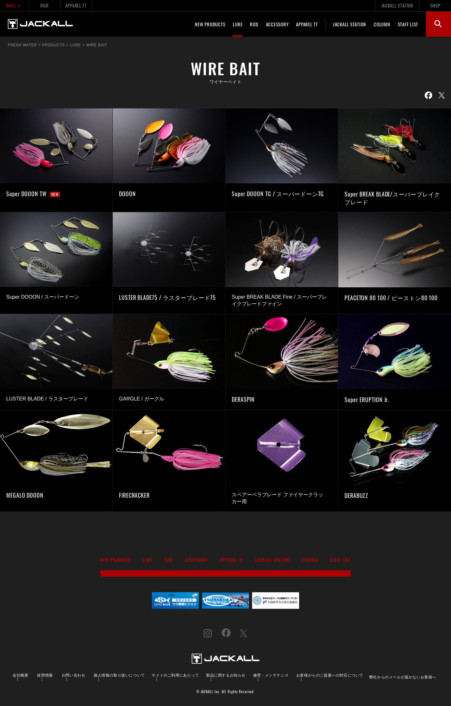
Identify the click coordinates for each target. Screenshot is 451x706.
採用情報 (45, 675)
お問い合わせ (74, 675)
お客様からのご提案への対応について (329, 675)
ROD (254, 24)
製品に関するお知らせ (226, 675)
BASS (14, 5)
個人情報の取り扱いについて (119, 675)
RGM (44, 5)
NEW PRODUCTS (210, 24)
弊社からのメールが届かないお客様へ (402, 676)
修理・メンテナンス (270, 675)
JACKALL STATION (397, 5)
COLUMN (382, 24)
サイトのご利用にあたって (175, 675)
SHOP (435, 5)
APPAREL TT (76, 5)
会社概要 (20, 675)
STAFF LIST (408, 24)
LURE (237, 24)
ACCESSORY (277, 24)
